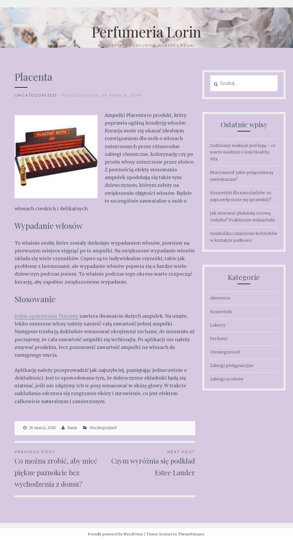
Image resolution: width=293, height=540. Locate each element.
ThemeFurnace (191, 534)
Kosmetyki (221, 311)
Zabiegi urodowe (226, 379)
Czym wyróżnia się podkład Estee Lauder (150, 463)
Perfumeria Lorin (146, 31)
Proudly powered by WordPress (115, 534)
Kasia (72, 427)
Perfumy (218, 338)
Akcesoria (220, 298)
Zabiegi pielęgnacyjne (232, 365)
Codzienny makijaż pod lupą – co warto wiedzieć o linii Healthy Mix (243, 152)
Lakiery (217, 325)
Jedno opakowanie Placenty (46, 316)
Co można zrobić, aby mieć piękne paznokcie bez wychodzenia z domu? (60, 469)
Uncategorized (36, 95)
